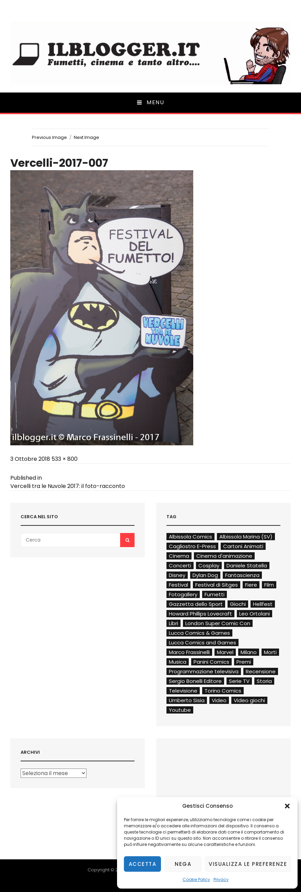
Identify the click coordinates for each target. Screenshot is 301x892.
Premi (243, 661)
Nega (183, 864)
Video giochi (249, 700)
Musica (177, 661)
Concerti (180, 565)
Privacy (221, 879)
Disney (177, 575)
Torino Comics (223, 690)
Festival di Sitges (216, 584)
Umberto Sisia (187, 700)
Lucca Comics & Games (199, 633)
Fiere (251, 584)
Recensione (261, 671)
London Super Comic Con (217, 623)
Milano (249, 652)
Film (269, 584)
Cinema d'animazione (224, 555)
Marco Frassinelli (189, 652)
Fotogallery (183, 594)
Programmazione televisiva (204, 671)
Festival (178, 584)
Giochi (238, 604)
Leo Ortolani (254, 613)
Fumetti (214, 594)
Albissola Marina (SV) (246, 536)
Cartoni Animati (243, 546)
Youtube (180, 710)
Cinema (179, 555)
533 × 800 (64, 459)
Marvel (225, 652)
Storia (264, 681)
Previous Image (49, 137)
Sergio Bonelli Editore (195, 681)
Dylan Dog (205, 575)
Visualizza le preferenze (248, 864)
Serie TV (239, 681)
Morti (270, 652)
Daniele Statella (247, 565)
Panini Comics (211, 661)
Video (219, 700)
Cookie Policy (196, 879)
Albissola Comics (190, 536)
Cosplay (208, 565)
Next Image (86, 137)
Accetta (143, 864)
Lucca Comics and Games (202, 642)
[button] (287, 806)
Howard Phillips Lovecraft (200, 613)
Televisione (183, 690)
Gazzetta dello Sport (196, 604)
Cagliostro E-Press (192, 546)
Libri (173, 623)
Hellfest (263, 604)
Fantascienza (242, 575)
